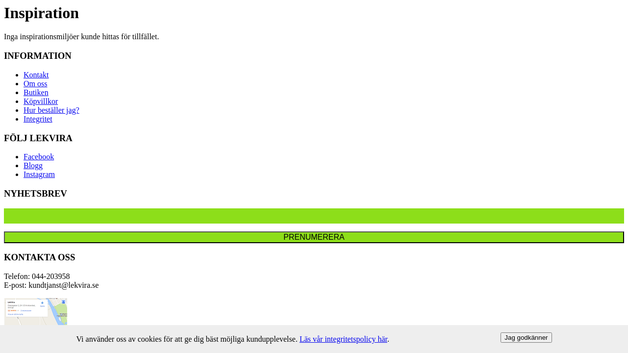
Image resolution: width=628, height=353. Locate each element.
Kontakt (36, 75)
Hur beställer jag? (51, 110)
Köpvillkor (41, 101)
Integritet (38, 119)
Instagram (39, 174)
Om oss (35, 83)
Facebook (39, 156)
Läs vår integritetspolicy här (343, 339)
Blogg (33, 165)
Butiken (36, 92)
